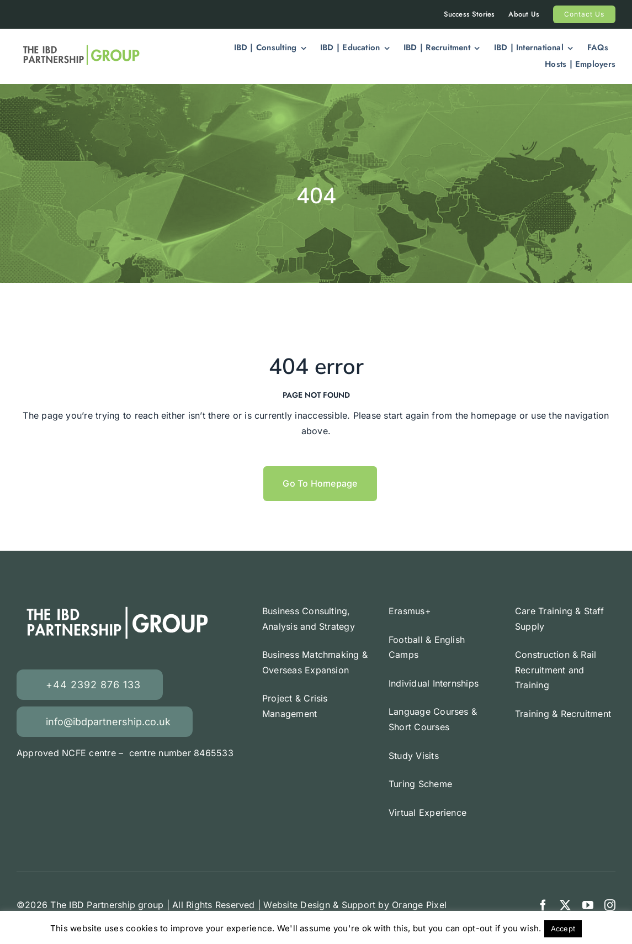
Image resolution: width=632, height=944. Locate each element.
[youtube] (587, 905)
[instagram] (609, 905)
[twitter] (565, 905)
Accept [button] (563, 928)
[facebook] (543, 905)
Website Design (296, 904)
